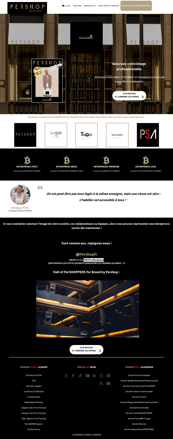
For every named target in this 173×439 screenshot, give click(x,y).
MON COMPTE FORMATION (108, 6)
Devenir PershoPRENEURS (136, 5)
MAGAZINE (77, 6)
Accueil (66, 6)
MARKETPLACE (90, 6)
